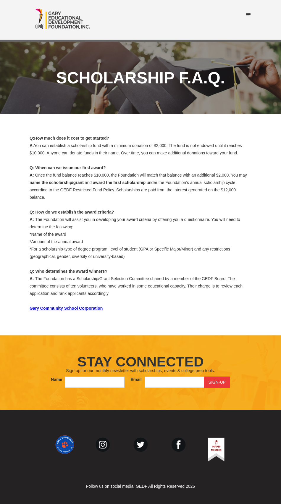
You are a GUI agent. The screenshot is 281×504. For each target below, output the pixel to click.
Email (135, 379)
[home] (62, 20)
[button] (248, 15)
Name (56, 379)
